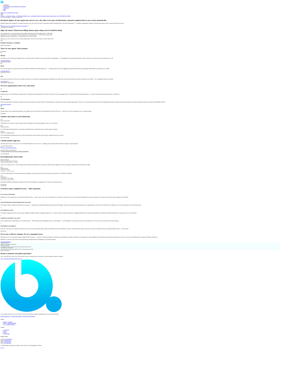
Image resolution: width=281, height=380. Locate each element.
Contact (16, 12)
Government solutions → (6, 104)
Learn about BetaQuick (6, 241)
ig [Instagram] (2, 347)
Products (6, 5)
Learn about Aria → (5, 81)
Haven (15, 6)
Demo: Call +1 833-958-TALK (8, 12)
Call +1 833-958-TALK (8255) (8, 147)
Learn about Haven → (6, 71)
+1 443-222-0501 (7, 341)
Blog (4, 10)
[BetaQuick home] (8, 2)
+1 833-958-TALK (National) (28, 316)
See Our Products (24, 26)
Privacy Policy (6, 333)
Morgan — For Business (6, 16)
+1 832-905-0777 (7, 340)
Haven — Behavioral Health (9, 323)
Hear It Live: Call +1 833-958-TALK (10, 26)
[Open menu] (2, 14)
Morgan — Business (8, 322)
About (4, 9)
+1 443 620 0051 (7, 343)
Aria (23, 6)
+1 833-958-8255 (8, 339)
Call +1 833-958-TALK (6, 258)
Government (6, 7)
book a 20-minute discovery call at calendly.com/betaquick (15, 151)
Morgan (7, 6)
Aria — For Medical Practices (33, 16)
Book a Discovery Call (17, 258)
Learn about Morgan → (6, 60)
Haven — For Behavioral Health (19, 16)
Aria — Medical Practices (9, 324)
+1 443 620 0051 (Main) (15, 316)
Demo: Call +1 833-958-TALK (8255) (62, 16)
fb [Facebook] (3, 347)
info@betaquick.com (5, 316)
